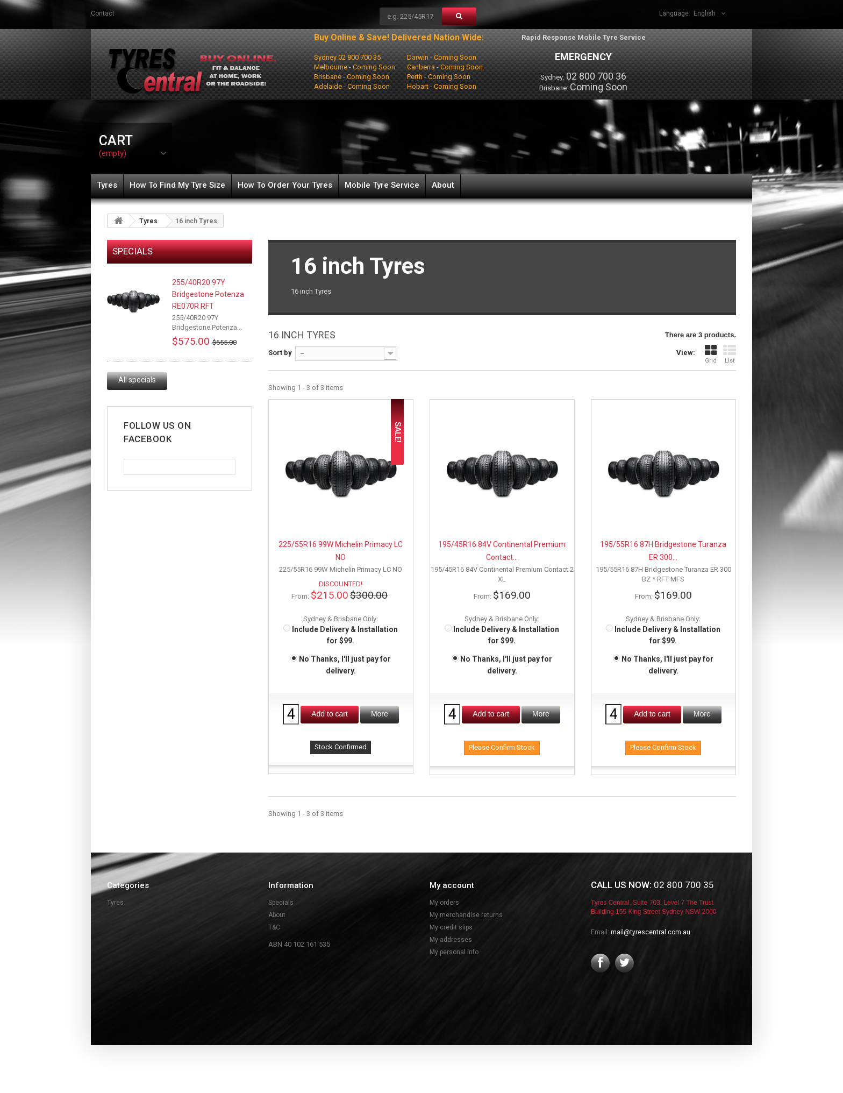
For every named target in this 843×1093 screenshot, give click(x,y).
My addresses (451, 939)
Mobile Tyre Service (382, 185)
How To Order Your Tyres (285, 185)
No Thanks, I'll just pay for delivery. (340, 665)
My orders (444, 902)
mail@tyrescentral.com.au (650, 932)
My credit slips (451, 927)
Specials (132, 251)
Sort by (280, 353)
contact (103, 13)
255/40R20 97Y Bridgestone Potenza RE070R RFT (208, 294)
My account (452, 885)
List (729, 354)
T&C (274, 927)
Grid (711, 354)
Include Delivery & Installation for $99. (340, 635)
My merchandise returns (466, 915)
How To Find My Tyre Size (177, 185)
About (443, 185)
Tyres (107, 185)
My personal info (454, 952)
